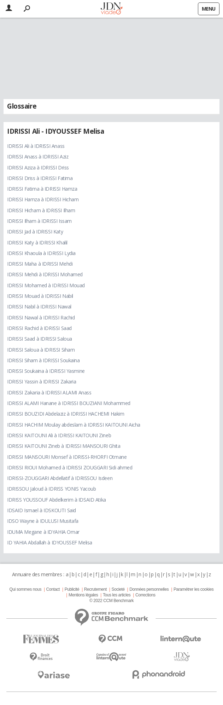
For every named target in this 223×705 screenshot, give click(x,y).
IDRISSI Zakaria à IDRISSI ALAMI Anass (49, 392)
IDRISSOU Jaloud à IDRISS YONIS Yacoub (51, 488)
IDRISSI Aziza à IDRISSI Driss (38, 167)
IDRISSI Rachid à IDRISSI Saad (39, 328)
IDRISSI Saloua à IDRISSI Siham (41, 349)
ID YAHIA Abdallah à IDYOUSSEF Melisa (49, 542)
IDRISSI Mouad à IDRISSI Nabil (40, 296)
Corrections (145, 595)
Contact (53, 589)
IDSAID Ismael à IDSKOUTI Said (41, 510)
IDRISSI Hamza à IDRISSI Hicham (42, 199)
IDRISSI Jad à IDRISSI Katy (35, 231)
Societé (118, 589)
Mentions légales (83, 595)
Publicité (72, 589)
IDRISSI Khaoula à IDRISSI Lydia (41, 253)
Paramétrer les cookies (193, 589)
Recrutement (95, 589)
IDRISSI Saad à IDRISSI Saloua (39, 338)
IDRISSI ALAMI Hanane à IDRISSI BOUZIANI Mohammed (68, 403)
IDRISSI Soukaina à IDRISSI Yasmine (46, 371)
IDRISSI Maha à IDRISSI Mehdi (39, 263)
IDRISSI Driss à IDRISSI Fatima (39, 178)
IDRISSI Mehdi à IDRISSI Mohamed (45, 274)
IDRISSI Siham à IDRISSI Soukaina (43, 360)
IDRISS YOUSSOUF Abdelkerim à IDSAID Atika (56, 499)
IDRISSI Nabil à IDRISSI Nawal (39, 306)
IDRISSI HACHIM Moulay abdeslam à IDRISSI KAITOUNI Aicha (73, 424)
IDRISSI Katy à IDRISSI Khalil (37, 242)
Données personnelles (149, 589)
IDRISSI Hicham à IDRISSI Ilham (41, 210)
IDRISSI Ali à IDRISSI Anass (36, 146)
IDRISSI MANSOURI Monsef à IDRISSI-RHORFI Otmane (67, 456)
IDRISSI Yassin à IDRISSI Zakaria (41, 381)
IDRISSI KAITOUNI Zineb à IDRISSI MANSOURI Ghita (63, 446)
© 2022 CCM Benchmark (111, 600)
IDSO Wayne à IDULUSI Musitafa (42, 521)
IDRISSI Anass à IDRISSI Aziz (37, 156)
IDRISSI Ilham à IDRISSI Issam (39, 221)
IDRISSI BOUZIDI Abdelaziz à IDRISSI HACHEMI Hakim (65, 413)
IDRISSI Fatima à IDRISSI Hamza (42, 188)
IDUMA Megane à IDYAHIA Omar (43, 531)
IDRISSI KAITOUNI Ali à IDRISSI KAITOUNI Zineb (59, 435)
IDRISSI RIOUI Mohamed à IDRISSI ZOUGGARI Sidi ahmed (70, 467)
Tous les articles (116, 595)
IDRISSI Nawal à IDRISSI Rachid (41, 317)
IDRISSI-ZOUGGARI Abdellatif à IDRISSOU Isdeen (59, 478)
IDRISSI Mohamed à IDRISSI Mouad (46, 285)
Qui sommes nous (25, 589)
